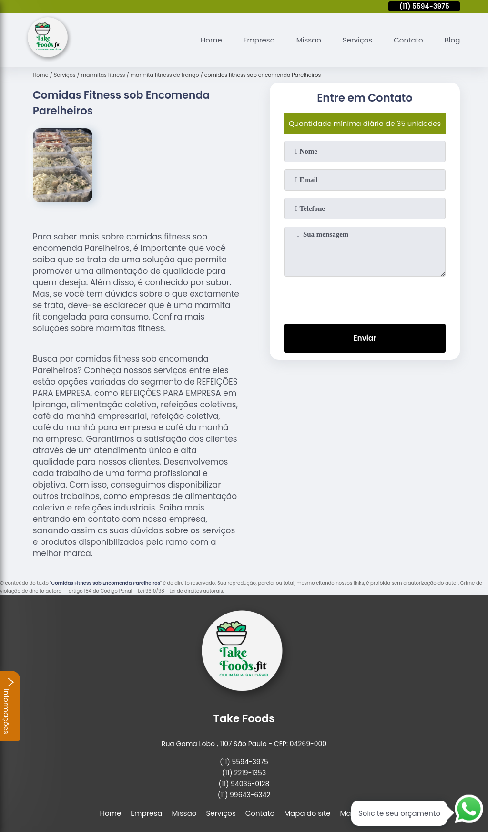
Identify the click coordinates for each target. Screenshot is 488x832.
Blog (452, 40)
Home (211, 40)
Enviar (365, 338)
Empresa (259, 40)
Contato (408, 40)
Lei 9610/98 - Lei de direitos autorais (180, 590)
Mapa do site (307, 813)
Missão (308, 40)
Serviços (357, 40)
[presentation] (364, 298)
